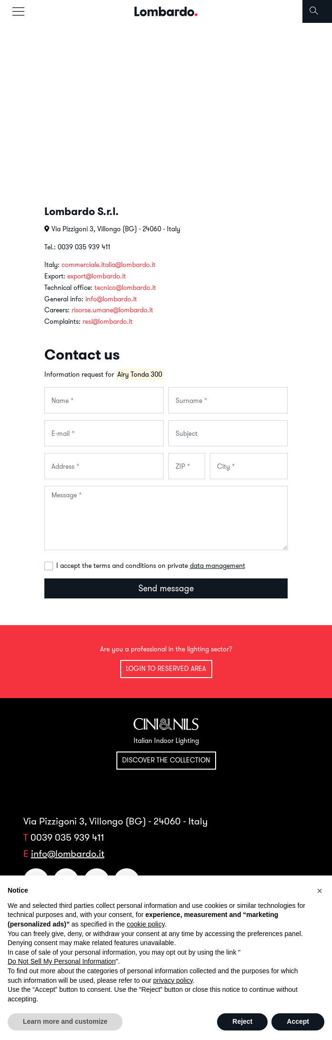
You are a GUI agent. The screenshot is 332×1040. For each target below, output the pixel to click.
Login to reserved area (166, 668)
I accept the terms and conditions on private (150, 565)
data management (217, 565)
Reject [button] (242, 1021)
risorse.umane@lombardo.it (112, 310)
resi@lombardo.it (108, 321)
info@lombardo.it (111, 299)
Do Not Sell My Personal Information (61, 961)
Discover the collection (166, 760)
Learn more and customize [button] (65, 1021)
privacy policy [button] (173, 980)
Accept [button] (298, 1021)
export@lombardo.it (96, 276)
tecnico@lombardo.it (125, 287)
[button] (319, 890)
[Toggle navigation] (18, 11)
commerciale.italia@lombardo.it (109, 264)
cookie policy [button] (146, 924)
